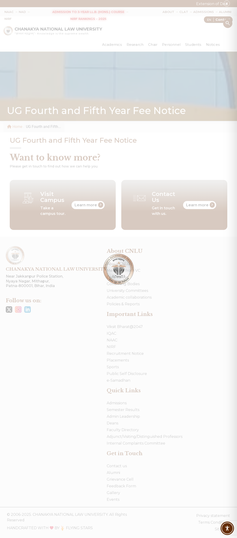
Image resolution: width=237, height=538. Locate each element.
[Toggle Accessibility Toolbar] (227, 528)
